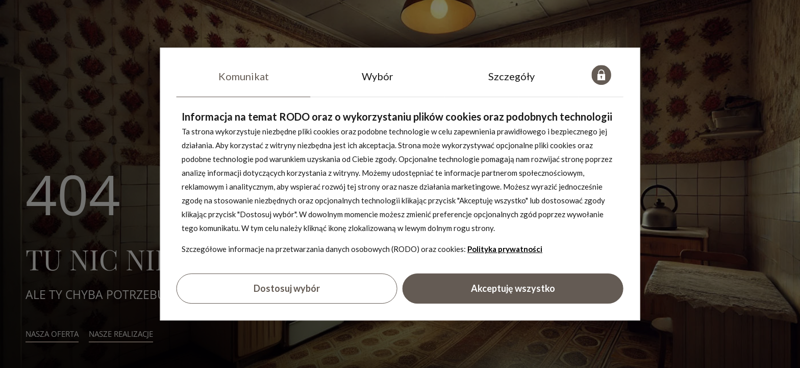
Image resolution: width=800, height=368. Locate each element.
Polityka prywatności (504, 249)
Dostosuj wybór (287, 288)
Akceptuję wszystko (513, 288)
